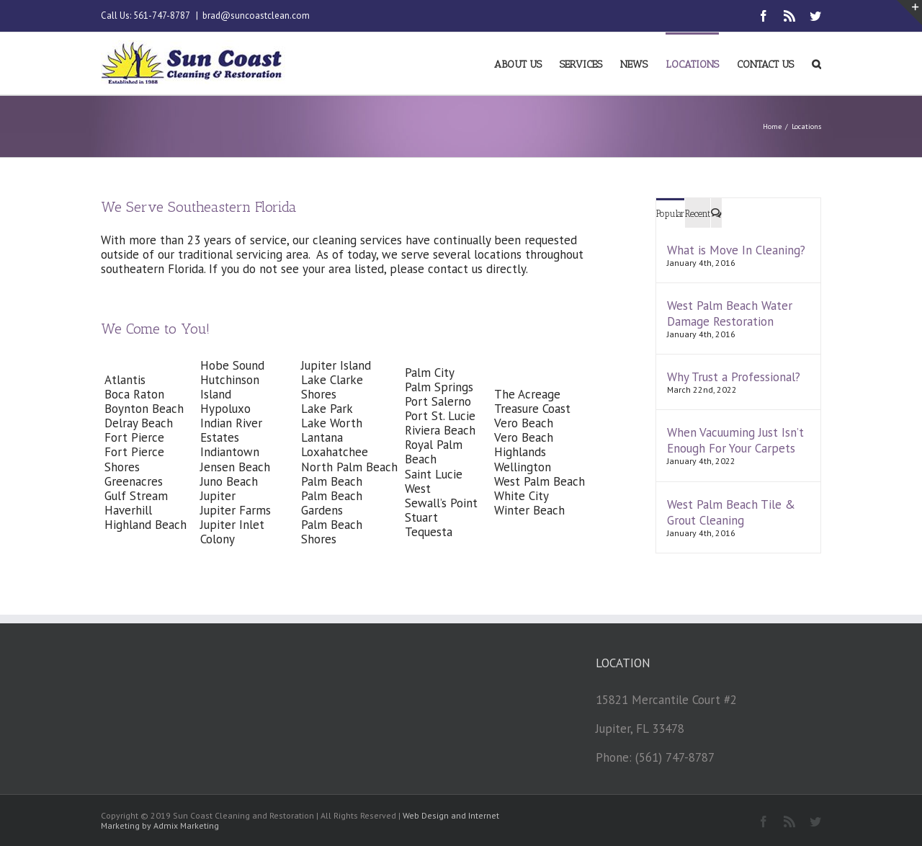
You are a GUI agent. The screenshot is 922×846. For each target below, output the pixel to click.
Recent (697, 213)
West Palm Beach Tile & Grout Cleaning (731, 512)
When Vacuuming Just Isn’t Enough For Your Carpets (735, 440)
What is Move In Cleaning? (736, 250)
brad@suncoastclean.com (256, 15)
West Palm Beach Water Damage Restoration (729, 313)
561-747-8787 (161, 15)
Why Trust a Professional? (733, 377)
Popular (670, 213)
